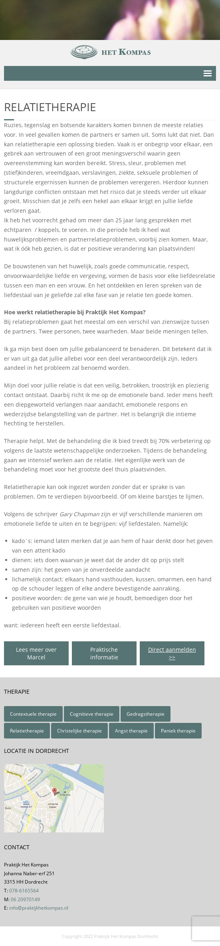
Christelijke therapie (79, 730)
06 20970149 (25, 899)
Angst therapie (131, 730)
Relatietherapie (27, 730)
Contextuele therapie (33, 713)
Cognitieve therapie (91, 713)
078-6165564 (24, 890)
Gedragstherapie (146, 713)
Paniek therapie (178, 730)
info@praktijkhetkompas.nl (38, 907)
